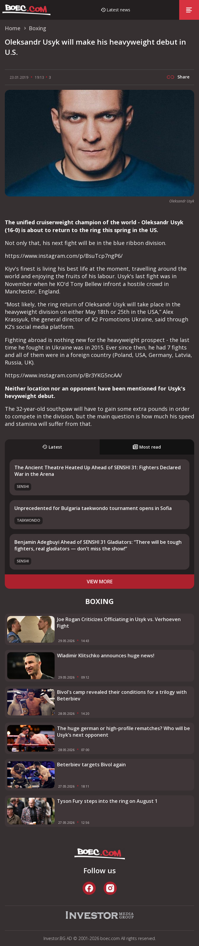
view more (100, 581)
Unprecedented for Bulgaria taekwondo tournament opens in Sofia (93, 508)
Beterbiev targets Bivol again (91, 764)
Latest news (118, 10)
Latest (52, 447)
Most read (147, 447)
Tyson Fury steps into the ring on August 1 (107, 801)
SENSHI (23, 486)
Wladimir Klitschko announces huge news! (105, 655)
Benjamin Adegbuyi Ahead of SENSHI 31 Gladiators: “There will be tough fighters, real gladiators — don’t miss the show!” (98, 545)
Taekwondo (28, 520)
